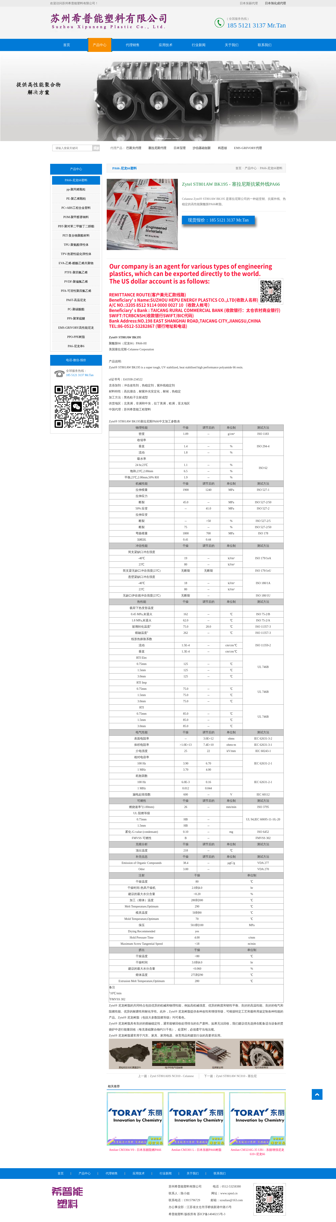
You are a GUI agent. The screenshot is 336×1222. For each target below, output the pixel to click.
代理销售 (133, 45)
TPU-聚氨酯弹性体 (76, 244)
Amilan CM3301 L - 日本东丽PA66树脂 (196, 1149)
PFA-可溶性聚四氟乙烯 (76, 290)
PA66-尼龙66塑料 (76, 180)
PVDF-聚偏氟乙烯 (76, 281)
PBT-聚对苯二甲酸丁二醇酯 (76, 226)
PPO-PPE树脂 (76, 337)
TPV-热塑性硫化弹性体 (76, 254)
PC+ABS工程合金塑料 (76, 207)
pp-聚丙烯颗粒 (76, 189)
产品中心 (99, 45)
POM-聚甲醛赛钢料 (76, 217)
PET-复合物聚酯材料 (76, 235)
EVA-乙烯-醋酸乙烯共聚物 (76, 263)
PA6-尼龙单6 (76, 346)
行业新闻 (199, 45)
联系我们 (265, 45)
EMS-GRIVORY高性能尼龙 (76, 327)
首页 (66, 45)
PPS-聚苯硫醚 (76, 318)
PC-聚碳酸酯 (76, 309)
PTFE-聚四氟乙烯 (75, 272)
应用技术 (165, 45)
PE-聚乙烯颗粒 (76, 198)
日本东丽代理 (249, 3)
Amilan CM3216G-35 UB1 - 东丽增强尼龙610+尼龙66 (257, 1152)
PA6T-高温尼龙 (76, 300)
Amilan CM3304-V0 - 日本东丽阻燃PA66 (135, 1149)
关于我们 (231, 45)
